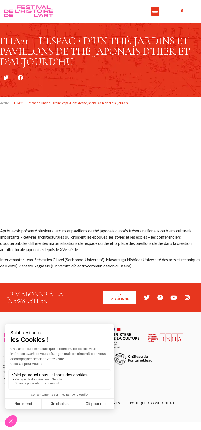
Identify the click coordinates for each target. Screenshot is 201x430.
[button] (155, 11)
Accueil (5, 103)
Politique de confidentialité (154, 403)
